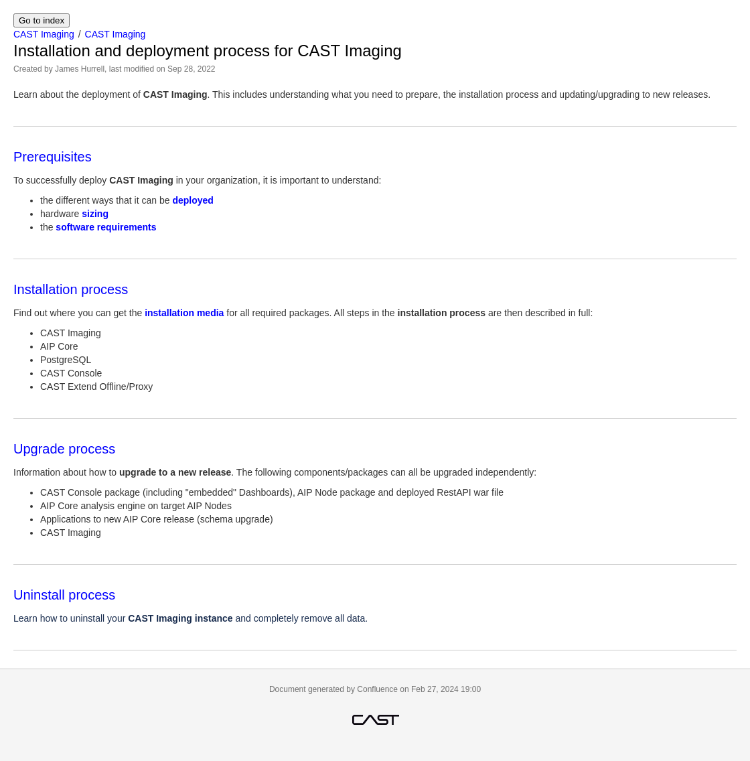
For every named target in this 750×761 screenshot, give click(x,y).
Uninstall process (64, 594)
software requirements (106, 227)
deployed (192, 200)
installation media (184, 312)
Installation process (70, 289)
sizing (95, 213)
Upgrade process (64, 448)
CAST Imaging (43, 34)
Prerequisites (52, 156)
